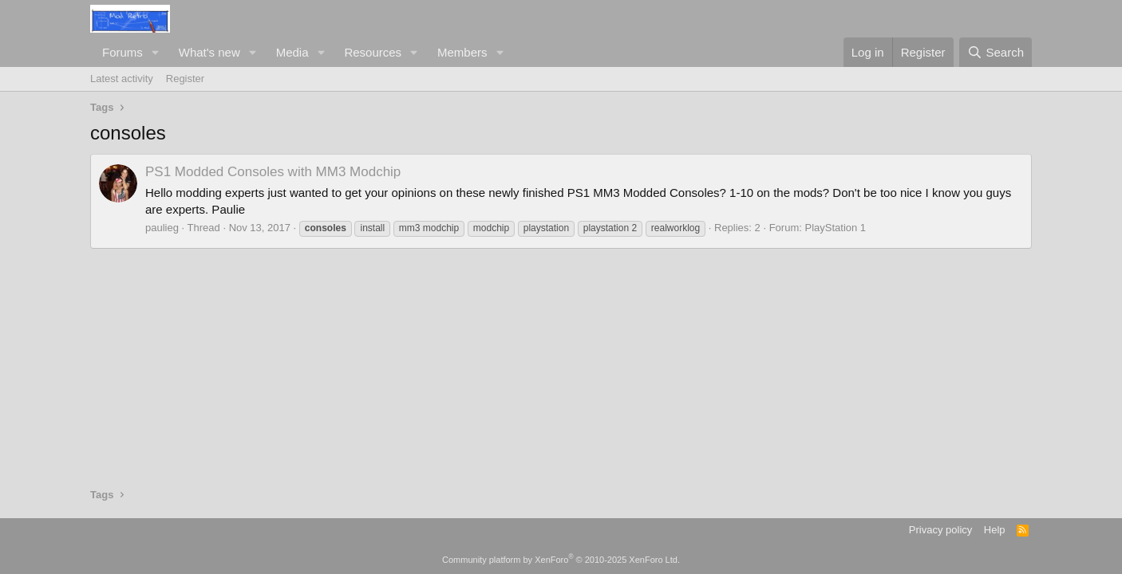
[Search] (995, 52)
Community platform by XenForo (561, 559)
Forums (122, 52)
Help (994, 530)
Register (185, 79)
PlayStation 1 (835, 228)
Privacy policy (940, 530)
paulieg (162, 228)
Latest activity (121, 79)
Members (462, 52)
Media (292, 52)
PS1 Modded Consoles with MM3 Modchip (273, 171)
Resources (372, 52)
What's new (209, 52)
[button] (155, 52)
